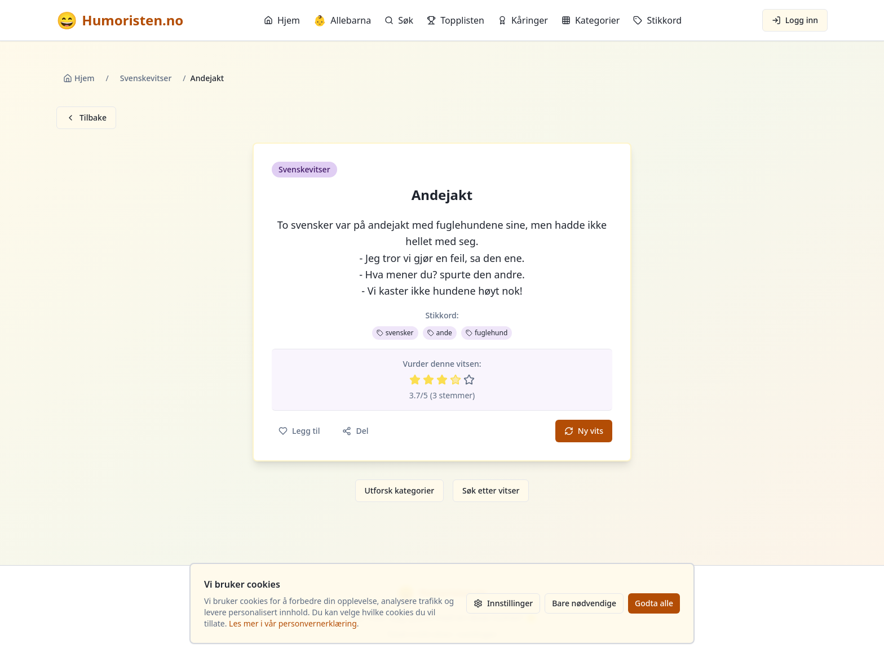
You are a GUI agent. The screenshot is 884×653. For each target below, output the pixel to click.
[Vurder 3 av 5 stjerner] (442, 380)
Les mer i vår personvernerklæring (293, 623)
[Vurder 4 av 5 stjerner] (455, 380)
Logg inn (795, 20)
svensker (395, 332)
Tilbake (86, 117)
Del (355, 430)
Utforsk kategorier (400, 490)
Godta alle (654, 603)
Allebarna (342, 20)
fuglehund (486, 332)
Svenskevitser (146, 78)
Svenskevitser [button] (304, 169)
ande (439, 332)
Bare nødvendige (584, 603)
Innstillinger (503, 603)
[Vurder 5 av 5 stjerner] (469, 380)
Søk (398, 20)
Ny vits (583, 430)
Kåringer (523, 20)
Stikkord (657, 20)
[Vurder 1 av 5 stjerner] (415, 380)
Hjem (282, 20)
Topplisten (455, 20)
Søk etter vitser (490, 490)
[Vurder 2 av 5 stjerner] (428, 380)
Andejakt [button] (442, 194)
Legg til (299, 430)
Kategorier (591, 20)
